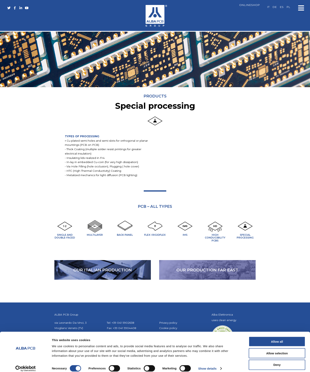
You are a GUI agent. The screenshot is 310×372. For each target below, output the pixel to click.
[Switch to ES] (282, 7)
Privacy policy (168, 322)
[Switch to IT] (268, 7)
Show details (207, 364)
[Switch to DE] (274, 7)
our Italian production (102, 269)
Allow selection (277, 349)
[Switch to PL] (288, 7)
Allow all (277, 337)
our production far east (207, 269)
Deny (277, 360)
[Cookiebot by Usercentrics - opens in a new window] (25, 364)
